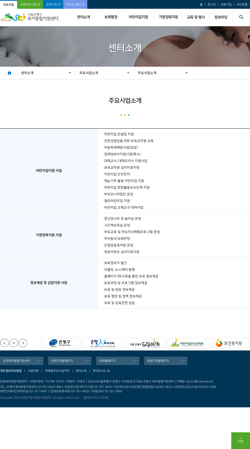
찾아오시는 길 (101, 371)
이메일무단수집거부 (57, 371)
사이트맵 (242, 4)
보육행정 (110, 17)
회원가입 (226, 4)
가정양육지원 (168, 17)
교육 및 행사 (196, 17)
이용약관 (33, 371)
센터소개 (83, 17)
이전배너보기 (4, 343)
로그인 (212, 4)
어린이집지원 (138, 17)
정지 (14, 343)
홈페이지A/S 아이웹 (96, 397)
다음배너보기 (23, 343)
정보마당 (220, 17)
